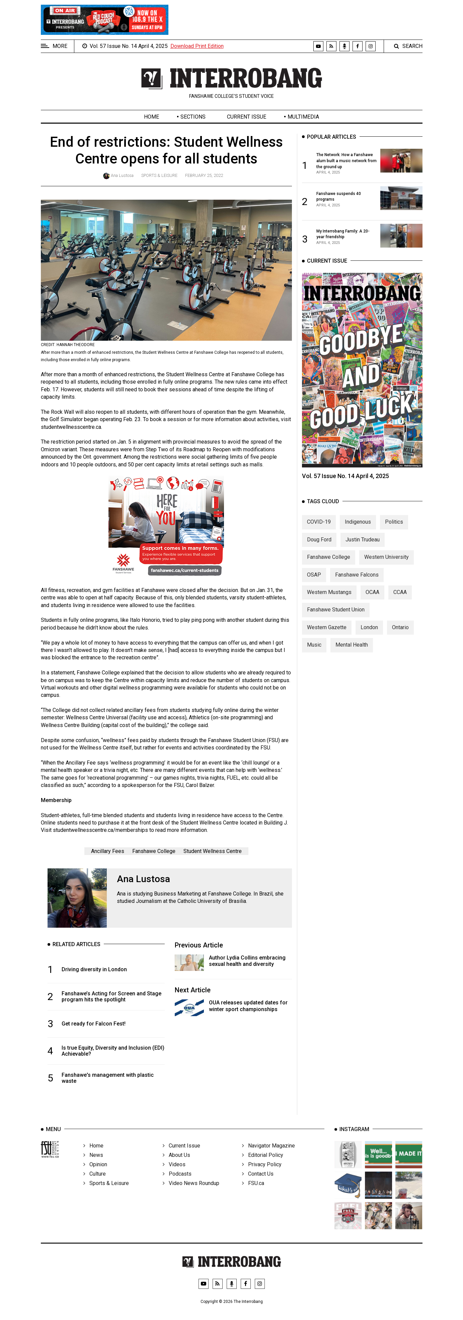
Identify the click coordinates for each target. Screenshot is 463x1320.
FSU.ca (253, 1193)
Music (314, 652)
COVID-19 (319, 529)
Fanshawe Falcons (357, 582)
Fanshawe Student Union (336, 617)
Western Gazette (326, 634)
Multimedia (303, 117)
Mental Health (351, 652)
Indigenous (358, 529)
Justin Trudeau (362, 546)
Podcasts (177, 1183)
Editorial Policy (262, 1165)
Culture (94, 1183)
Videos (174, 1174)
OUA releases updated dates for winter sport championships (248, 1005)
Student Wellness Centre (212, 851)
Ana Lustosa (122, 175)
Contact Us (258, 1183)
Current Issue (246, 117)
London (369, 634)
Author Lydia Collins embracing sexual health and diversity (247, 960)
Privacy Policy (262, 1174)
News (93, 1165)
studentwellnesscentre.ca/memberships (100, 830)
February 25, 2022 (204, 175)
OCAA (372, 599)
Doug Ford (319, 546)
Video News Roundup (191, 1193)
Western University (386, 564)
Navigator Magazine (268, 1155)
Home (151, 117)
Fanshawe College (153, 851)
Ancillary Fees (107, 851)
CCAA (400, 599)
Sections (193, 117)
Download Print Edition (197, 46)
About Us (176, 1165)
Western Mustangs (329, 599)
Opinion (95, 1174)
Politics (394, 529)
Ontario (400, 634)
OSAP (314, 582)
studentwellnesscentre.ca (71, 427)
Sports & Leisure (159, 175)
